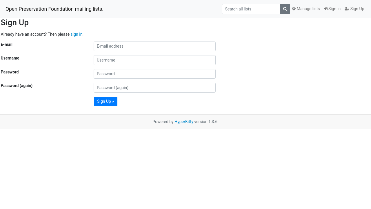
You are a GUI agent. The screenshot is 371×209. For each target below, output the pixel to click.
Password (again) (17, 85)
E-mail (6, 44)
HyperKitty (183, 121)
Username (10, 58)
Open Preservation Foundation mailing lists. (54, 9)
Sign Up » (105, 101)
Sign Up (354, 8)
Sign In (332, 8)
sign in (77, 34)
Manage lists (306, 8)
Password (10, 72)
